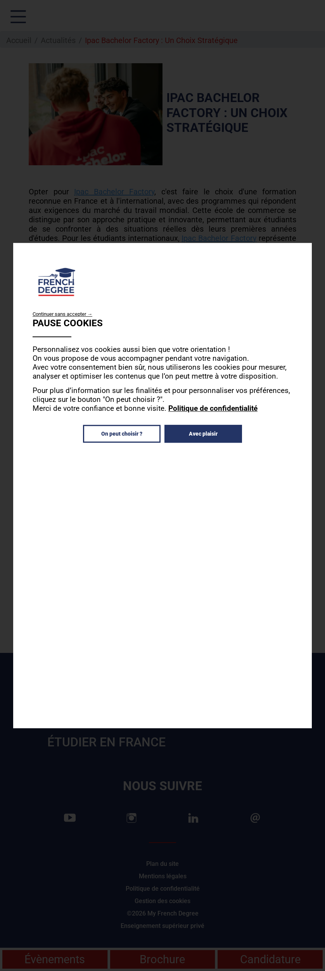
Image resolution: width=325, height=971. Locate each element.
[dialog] (162, 486)
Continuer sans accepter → (62, 314)
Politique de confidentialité (213, 408)
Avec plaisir (203, 434)
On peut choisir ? (121, 434)
